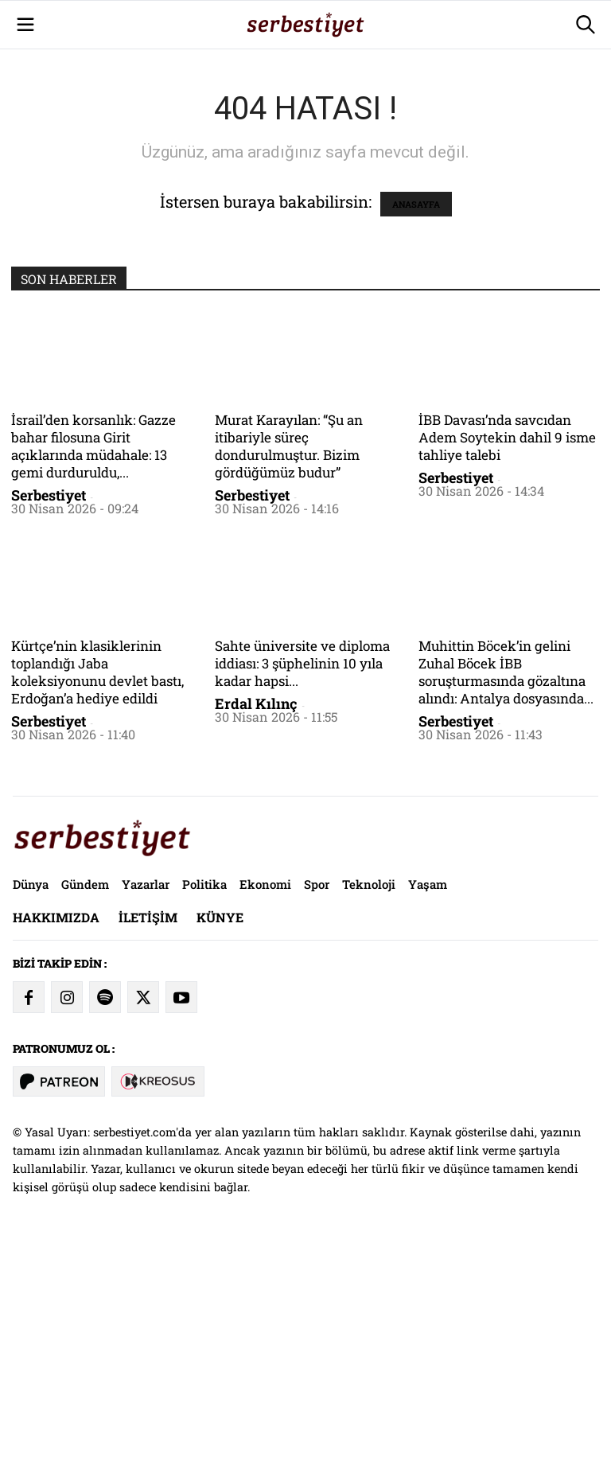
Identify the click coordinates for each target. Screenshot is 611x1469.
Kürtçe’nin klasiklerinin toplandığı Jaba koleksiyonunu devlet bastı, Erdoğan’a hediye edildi (97, 894)
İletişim (148, 1140)
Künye (220, 1140)
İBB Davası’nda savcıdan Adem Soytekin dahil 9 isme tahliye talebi (507, 660)
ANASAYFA (416, 427)
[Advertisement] (305, 111)
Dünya (31, 1107)
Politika (204, 1107)
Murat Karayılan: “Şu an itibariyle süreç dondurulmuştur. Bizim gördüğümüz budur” (289, 668)
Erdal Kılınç (256, 926)
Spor (316, 1107)
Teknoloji (368, 1107)
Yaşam (427, 1107)
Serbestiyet (48, 717)
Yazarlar (145, 1107)
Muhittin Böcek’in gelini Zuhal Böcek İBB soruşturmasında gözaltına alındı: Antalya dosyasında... (505, 894)
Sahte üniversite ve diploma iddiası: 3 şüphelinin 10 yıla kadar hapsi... (302, 886)
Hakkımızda (56, 1140)
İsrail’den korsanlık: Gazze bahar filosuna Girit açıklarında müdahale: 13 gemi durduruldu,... (93, 668)
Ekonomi (265, 1107)
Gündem (85, 1107)
